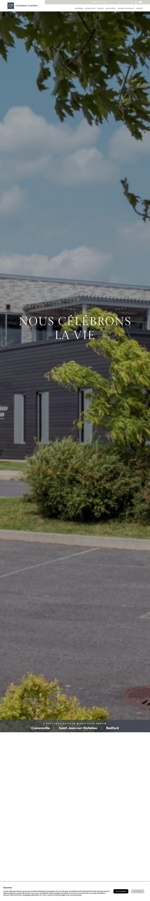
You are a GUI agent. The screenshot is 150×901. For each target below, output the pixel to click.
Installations (90, 8)
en (119, 2)
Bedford (112, 728)
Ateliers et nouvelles (126, 8)
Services (101, 8)
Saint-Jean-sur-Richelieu (78, 728)
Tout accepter (121, 891)
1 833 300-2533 (99, 2)
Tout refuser (137, 891)
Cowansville (40, 728)
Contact (139, 8)
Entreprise (79, 8)
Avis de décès (110, 8)
